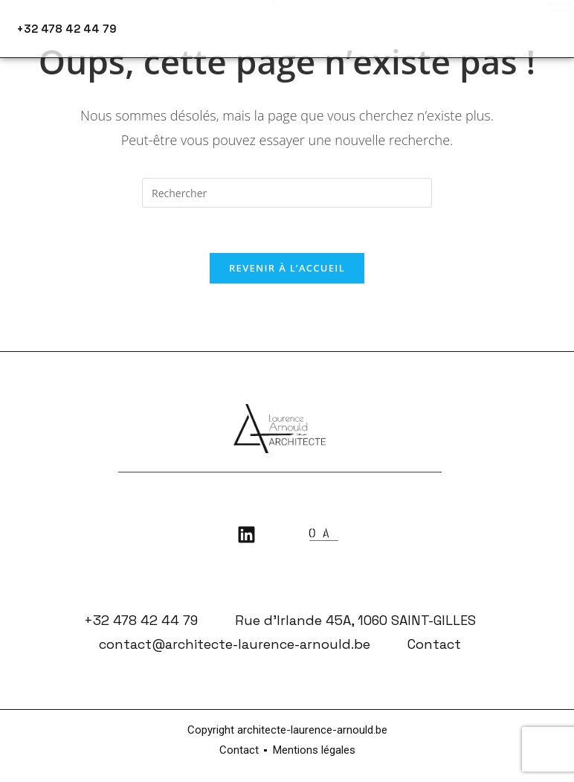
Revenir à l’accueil (287, 268)
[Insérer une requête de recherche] (287, 193)
